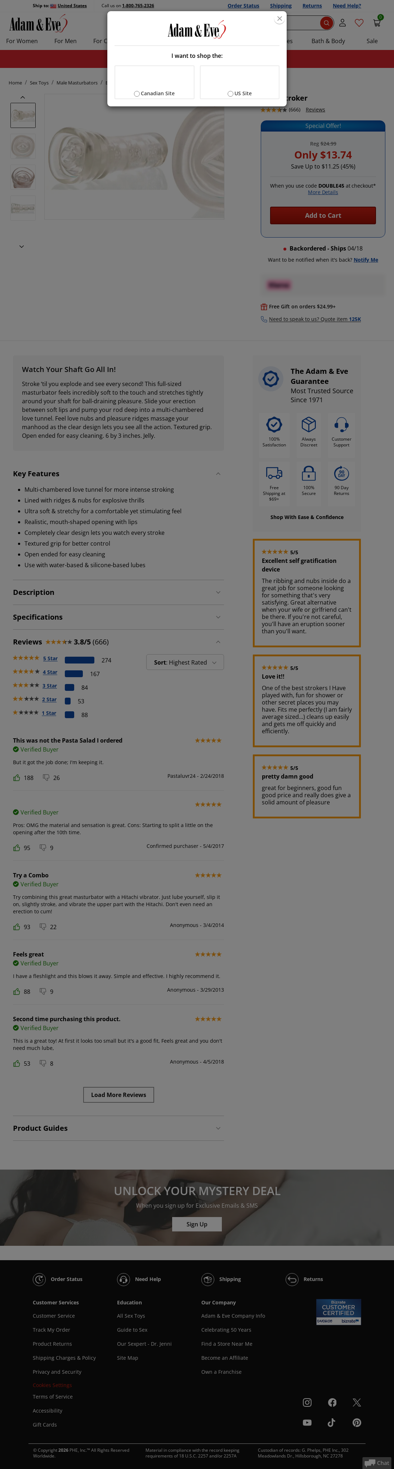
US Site (243, 93)
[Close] (279, 18)
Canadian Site (158, 93)
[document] (197, 59)
